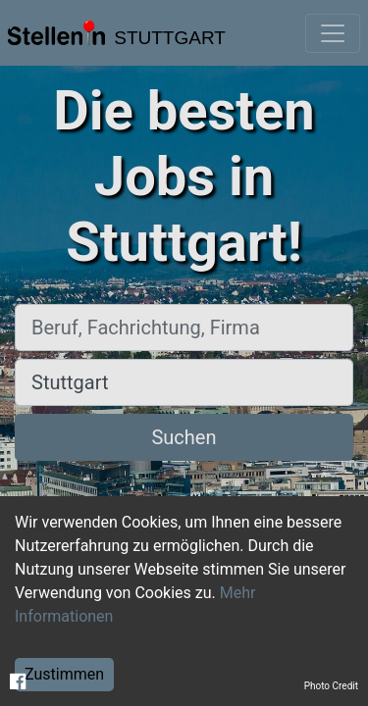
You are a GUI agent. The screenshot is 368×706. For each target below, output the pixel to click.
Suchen (183, 437)
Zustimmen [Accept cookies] (64, 674)
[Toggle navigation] (332, 33)
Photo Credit (331, 686)
